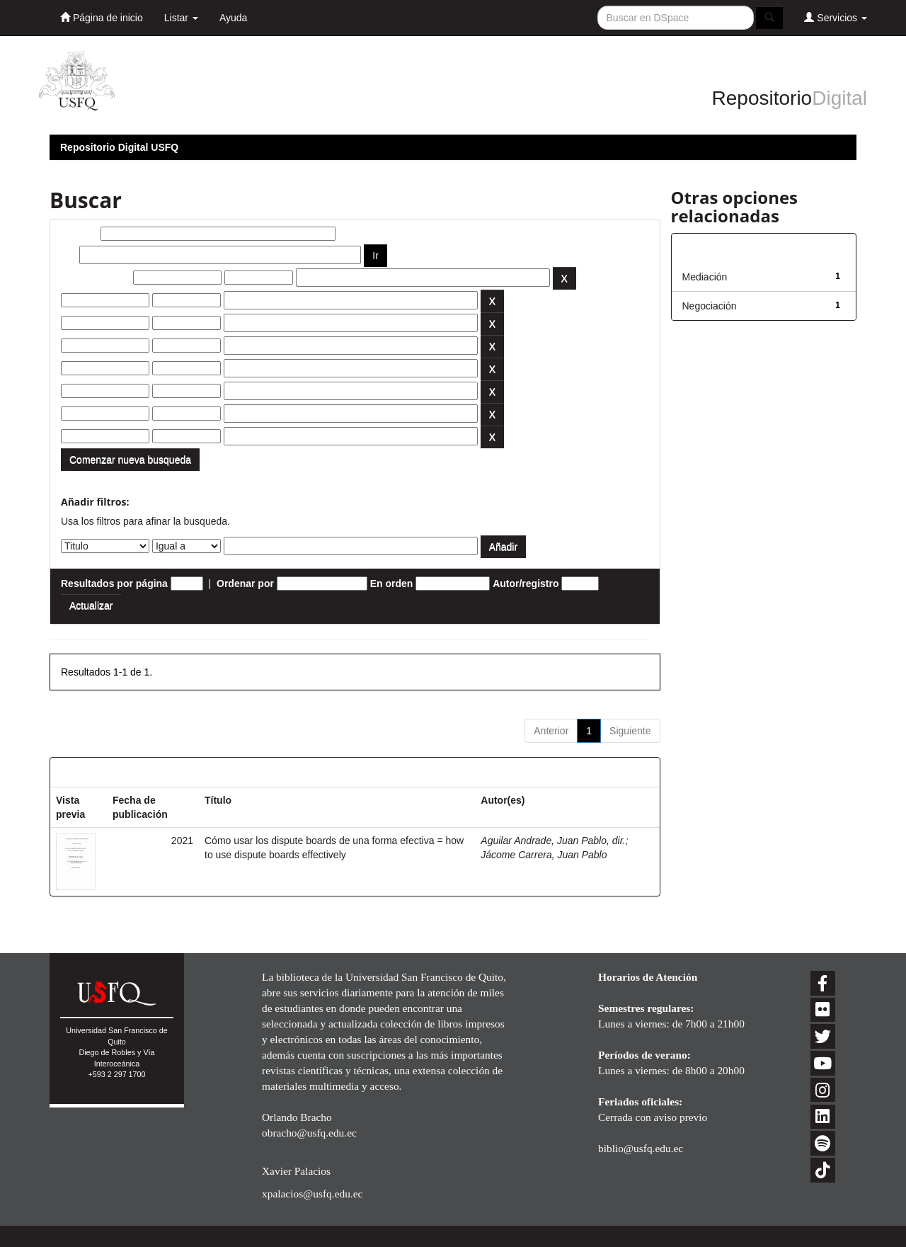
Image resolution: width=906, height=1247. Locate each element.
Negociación (709, 306)
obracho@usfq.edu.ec (309, 1133)
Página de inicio (101, 17)
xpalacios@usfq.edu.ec (312, 1194)
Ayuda (233, 17)
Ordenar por (245, 583)
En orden (391, 583)
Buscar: (79, 233)
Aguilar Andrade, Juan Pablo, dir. (553, 840)
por (69, 255)
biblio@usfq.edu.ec (640, 1148)
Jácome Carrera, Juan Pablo (544, 854)
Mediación (705, 277)
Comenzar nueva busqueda (130, 459)
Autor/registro (525, 583)
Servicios (835, 17)
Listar (181, 17)
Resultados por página (114, 583)
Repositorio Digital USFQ (119, 147)
